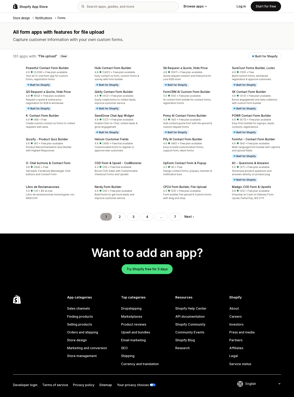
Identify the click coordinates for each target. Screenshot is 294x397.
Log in (241, 6)
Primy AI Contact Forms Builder (184, 115)
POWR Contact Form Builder (251, 115)
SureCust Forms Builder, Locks (253, 68)
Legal (233, 356)
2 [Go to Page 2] (120, 217)
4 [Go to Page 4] (147, 217)
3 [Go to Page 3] (133, 217)
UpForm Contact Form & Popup (184, 163)
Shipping (127, 356)
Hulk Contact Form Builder (113, 68)
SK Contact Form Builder (249, 91)
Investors (236, 324)
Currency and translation (140, 364)
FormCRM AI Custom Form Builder (186, 91)
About (234, 308)
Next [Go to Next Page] (189, 217)
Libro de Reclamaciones (42, 187)
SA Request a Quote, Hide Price (185, 68)
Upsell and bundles (135, 332)
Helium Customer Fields (112, 139)
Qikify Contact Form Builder (114, 91)
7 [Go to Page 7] (175, 217)
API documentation (190, 316)
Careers (235, 316)
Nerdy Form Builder (108, 187)
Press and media (242, 332)
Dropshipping (131, 308)
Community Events (189, 332)
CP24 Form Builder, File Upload (184, 187)
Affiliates (236, 348)
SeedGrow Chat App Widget (114, 115)
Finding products (80, 316)
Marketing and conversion (87, 348)
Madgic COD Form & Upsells (251, 187)
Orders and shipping (82, 332)
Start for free (266, 6)
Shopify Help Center (190, 308)
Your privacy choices (133, 385)
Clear (64, 56)
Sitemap (105, 385)
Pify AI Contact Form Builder (182, 139)
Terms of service (55, 385)
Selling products (79, 324)
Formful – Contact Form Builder (253, 139)
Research (182, 348)
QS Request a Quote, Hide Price (48, 91)
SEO (124, 348)
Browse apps (195, 6)
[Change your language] (263, 384)
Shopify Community (190, 324)
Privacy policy (83, 385)
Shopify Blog (185, 340)
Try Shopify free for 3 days (147, 269)
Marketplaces (131, 316)
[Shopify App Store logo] (30, 6)
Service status (240, 364)
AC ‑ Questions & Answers (250, 163)
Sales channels (78, 308)
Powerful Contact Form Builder (47, 68)
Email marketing (133, 340)
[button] (44, 77)
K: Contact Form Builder (42, 115)
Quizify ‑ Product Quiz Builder (47, 139)
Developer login (25, 385)
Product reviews (133, 324)
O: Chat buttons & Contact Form (48, 163)
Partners (235, 340)
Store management (82, 356)
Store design (77, 340)
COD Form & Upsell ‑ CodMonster (118, 163)
